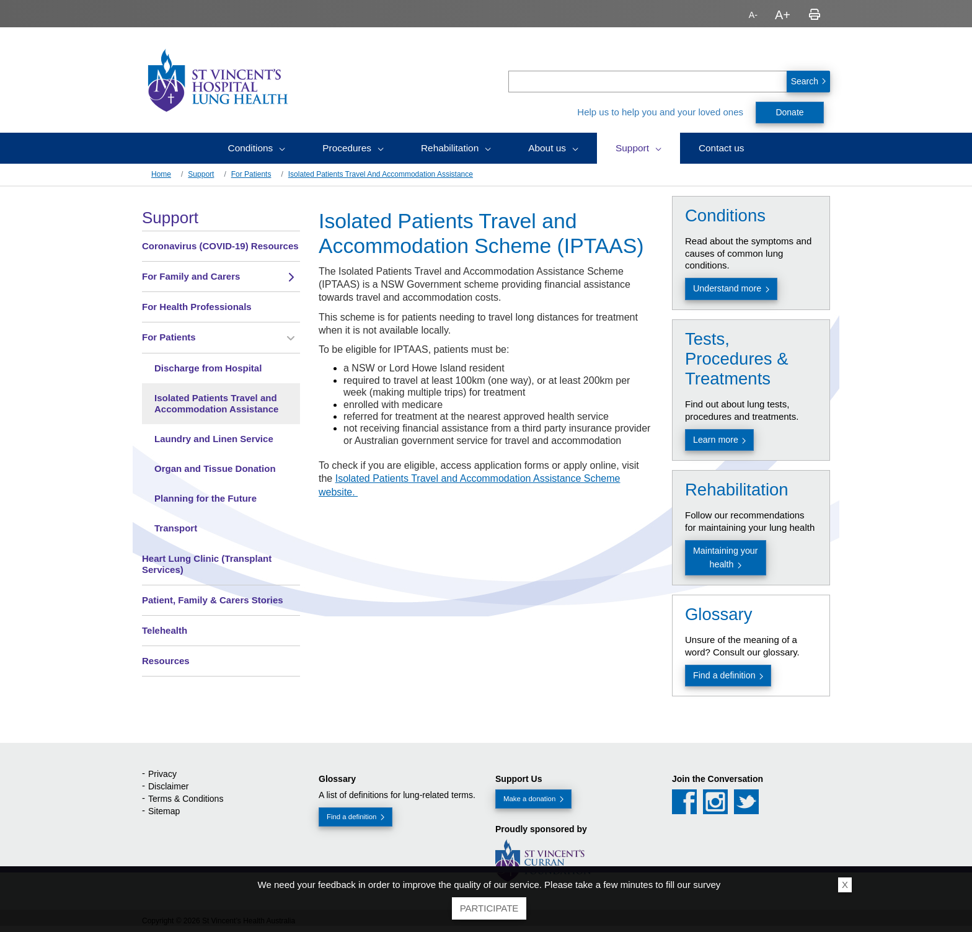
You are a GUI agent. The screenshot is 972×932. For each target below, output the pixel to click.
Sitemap (164, 811)
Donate (789, 112)
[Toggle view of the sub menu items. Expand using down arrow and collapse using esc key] (290, 277)
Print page (814, 15)
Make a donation (529, 798)
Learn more (715, 440)
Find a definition (724, 675)
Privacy (162, 774)
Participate (489, 908)
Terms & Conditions (185, 799)
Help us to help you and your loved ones (660, 112)
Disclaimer (168, 786)
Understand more (727, 288)
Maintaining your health (725, 557)
